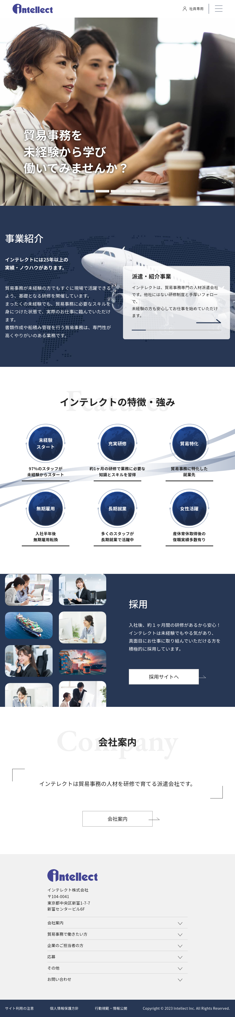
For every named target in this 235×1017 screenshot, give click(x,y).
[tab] (87, 191)
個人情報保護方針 (64, 1008)
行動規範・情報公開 (111, 1008)
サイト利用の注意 (19, 1008)
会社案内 (117, 818)
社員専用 (193, 8)
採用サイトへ (164, 676)
